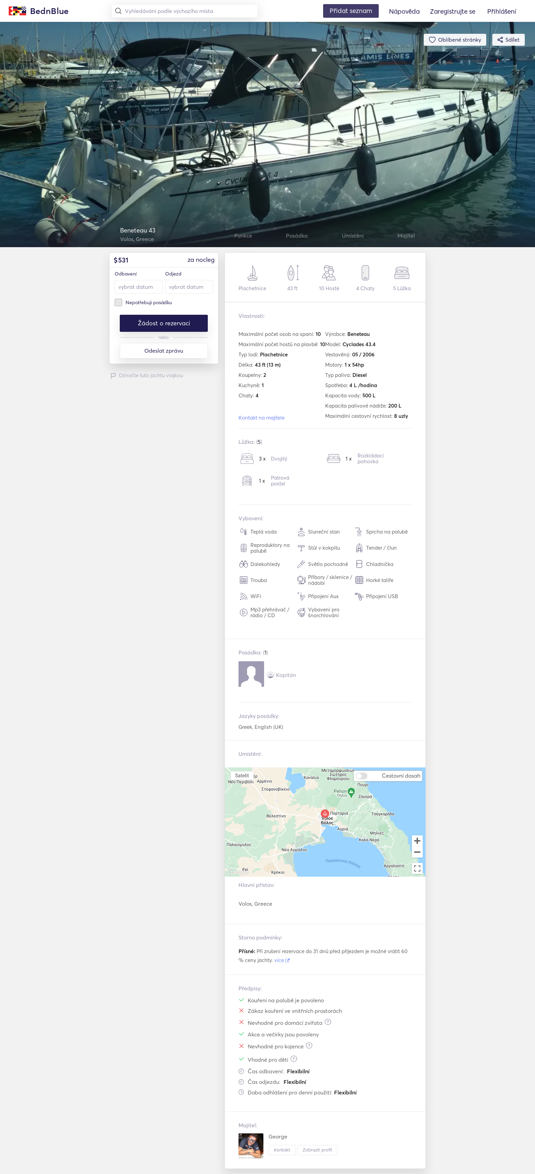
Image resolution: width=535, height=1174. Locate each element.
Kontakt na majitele (261, 417)
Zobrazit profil (317, 1149)
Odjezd (173, 274)
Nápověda (404, 11)
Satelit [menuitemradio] (242, 775)
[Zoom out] (417, 852)
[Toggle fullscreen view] (417, 868)
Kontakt (282, 1149)
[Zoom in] (417, 840)
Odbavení (125, 274)
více (282, 960)
